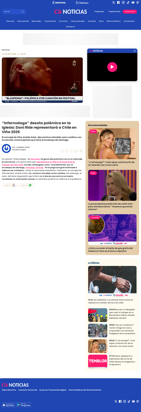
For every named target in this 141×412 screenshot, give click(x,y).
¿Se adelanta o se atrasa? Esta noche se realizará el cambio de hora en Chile (110, 301)
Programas (99, 11)
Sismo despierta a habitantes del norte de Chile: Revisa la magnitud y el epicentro (122, 360)
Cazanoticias (50, 21)
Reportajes (36, 21)
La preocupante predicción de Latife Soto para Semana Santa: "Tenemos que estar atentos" (110, 206)
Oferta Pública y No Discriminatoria (85, 390)
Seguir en (9, 185)
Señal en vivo (130, 12)
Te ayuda (92, 21)
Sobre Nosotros (9, 390)
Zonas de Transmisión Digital (52, 390)
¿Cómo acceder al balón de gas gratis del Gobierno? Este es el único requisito (110, 249)
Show (101, 21)
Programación (114, 11)
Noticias (6, 50)
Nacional (10, 21)
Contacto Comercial (27, 390)
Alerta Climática (114, 21)
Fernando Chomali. (35, 167)
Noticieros (70, 27)
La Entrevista (129, 21)
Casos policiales (78, 21)
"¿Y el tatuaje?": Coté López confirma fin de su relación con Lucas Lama (111, 163)
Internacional (23, 21)
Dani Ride (35, 159)
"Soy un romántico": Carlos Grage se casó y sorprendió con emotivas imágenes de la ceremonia (122, 329)
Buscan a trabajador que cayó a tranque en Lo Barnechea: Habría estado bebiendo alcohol (122, 313)
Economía (63, 21)
